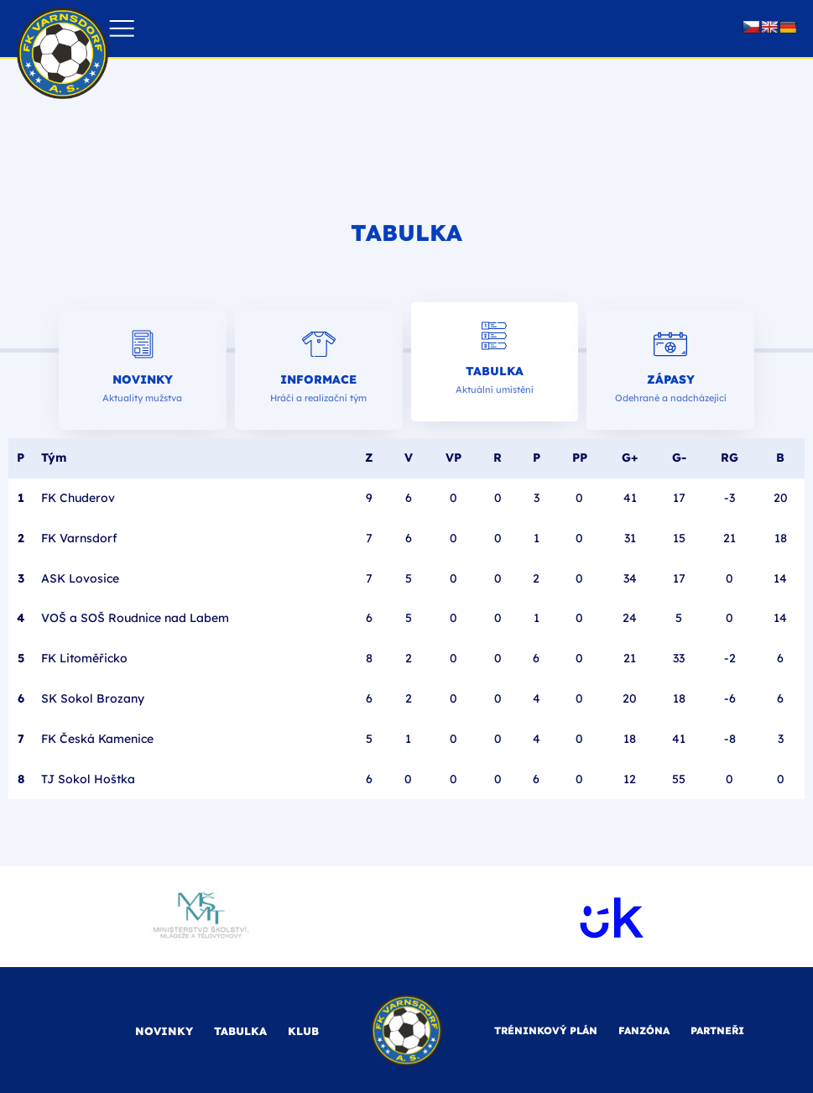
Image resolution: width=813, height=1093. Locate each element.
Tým (53, 457)
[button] (122, 29)
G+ (630, 457)
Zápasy (671, 379)
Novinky (142, 379)
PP (579, 457)
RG (729, 457)
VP (453, 457)
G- (679, 457)
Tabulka (495, 371)
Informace (318, 379)
